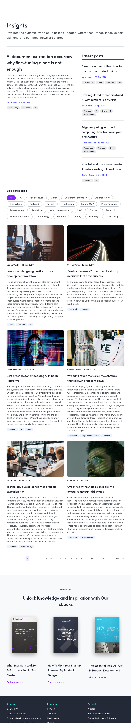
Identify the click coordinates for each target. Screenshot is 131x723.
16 (103, 558)
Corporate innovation (76, 197)
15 (97, 558)
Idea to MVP (87, 204)
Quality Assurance (60, 210)
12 (81, 558)
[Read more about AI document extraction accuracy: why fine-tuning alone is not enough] (41, 134)
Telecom (61, 216)
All (11, 197)
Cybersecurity (102, 197)
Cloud (112, 148)
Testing (77, 216)
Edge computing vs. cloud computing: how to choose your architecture (102, 132)
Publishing (37, 210)
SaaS (79, 210)
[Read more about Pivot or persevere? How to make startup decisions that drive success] (95, 243)
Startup (94, 210)
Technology (13, 108)
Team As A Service (19, 216)
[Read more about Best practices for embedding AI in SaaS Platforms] (35, 348)
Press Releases (109, 204)
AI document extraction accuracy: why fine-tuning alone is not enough (40, 62)
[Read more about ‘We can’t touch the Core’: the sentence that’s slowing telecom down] (95, 348)
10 (71, 558)
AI (35, 108)
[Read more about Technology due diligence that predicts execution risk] (35, 459)
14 (92, 558)
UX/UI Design (112, 216)
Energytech (106, 111)
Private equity (17, 210)
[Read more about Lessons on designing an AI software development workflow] (35, 243)
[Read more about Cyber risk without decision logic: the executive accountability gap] (95, 459)
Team (100, 82)
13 (86, 558)
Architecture (89, 115)
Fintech (50, 204)
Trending (93, 216)
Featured (26, 108)
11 (76, 558)
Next (120, 558)
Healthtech (68, 204)
